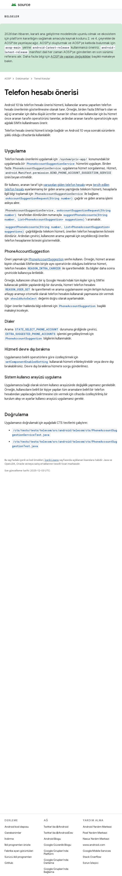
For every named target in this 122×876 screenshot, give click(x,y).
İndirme (9, 838)
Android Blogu (52, 838)
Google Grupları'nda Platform (56, 852)
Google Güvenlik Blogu (57, 844)
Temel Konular (42, 78)
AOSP (8, 78)
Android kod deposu (17, 826)
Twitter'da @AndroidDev (58, 832)
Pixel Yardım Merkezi (95, 832)
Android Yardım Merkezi (97, 826)
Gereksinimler (13, 832)
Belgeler (12, 16)
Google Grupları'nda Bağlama (56, 870)
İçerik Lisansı (52, 460)
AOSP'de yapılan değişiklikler (71, 57)
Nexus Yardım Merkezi (96, 838)
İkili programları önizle (17, 844)
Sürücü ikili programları (18, 856)
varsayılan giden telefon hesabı (64, 185)
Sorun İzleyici (90, 863)
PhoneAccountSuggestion (46, 259)
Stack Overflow (92, 856)
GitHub (9, 863)
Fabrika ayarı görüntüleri (19, 850)
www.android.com (94, 844)
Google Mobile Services (97, 850)
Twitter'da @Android (56, 826)
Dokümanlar (22, 78)
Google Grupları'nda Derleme (56, 861)
